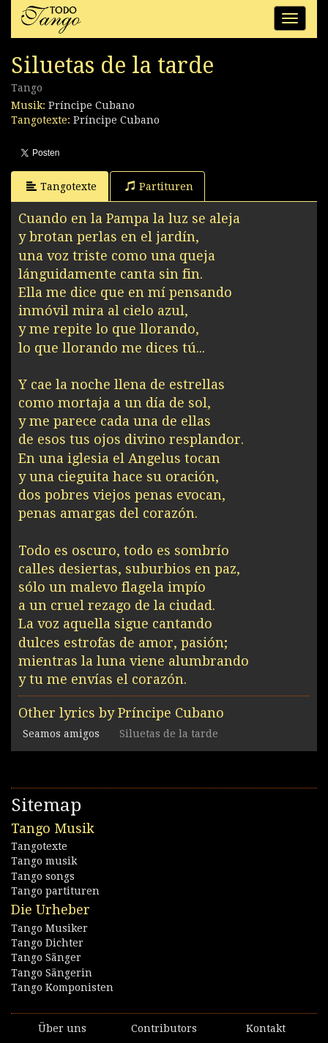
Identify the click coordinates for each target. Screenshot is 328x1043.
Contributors (164, 1028)
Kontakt (266, 1028)
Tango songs (43, 876)
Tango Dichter (47, 943)
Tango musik (44, 861)
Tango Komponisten (62, 987)
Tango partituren (55, 891)
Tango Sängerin (51, 973)
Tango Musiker (49, 928)
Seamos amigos (61, 733)
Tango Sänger (46, 957)
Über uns (62, 1028)
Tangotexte (61, 186)
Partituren (159, 186)
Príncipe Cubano (91, 105)
